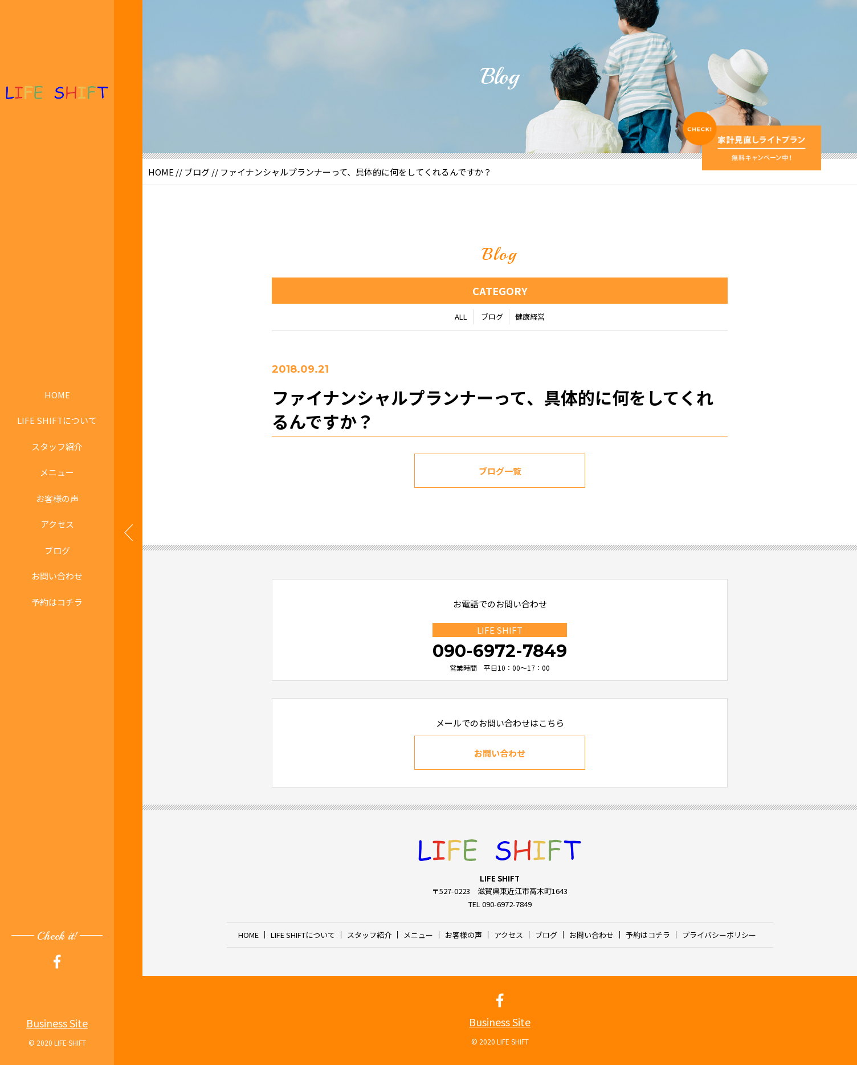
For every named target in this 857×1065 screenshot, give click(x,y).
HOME (57, 395)
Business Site (57, 1022)
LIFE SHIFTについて (57, 420)
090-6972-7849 (499, 651)
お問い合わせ (57, 576)
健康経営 (530, 318)
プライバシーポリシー (719, 934)
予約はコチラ (57, 602)
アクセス (57, 524)
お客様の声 (57, 498)
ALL (461, 318)
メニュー (57, 472)
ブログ (57, 550)
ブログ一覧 (500, 473)
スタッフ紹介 (57, 446)
